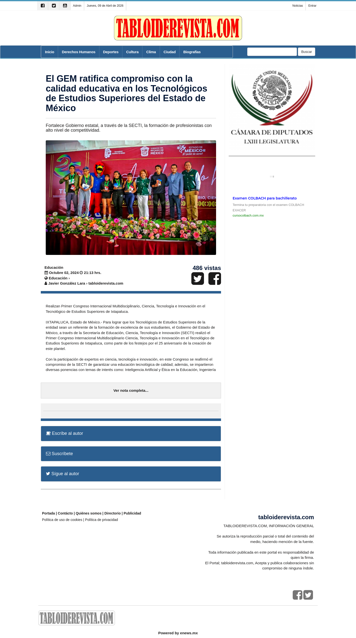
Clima (151, 52)
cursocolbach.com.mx (248, 215)
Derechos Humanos (78, 52)
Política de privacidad (101, 520)
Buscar (306, 52)
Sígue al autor (62, 473)
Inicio (49, 52)
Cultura (132, 52)
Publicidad (132, 513)
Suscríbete (59, 453)
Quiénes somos (88, 513)
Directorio (112, 513)
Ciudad (170, 52)
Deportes (110, 52)
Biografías (191, 52)
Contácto (65, 513)
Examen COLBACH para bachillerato (265, 198)
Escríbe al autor (64, 433)
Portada (48, 513)
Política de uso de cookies (62, 520)
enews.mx (189, 633)
